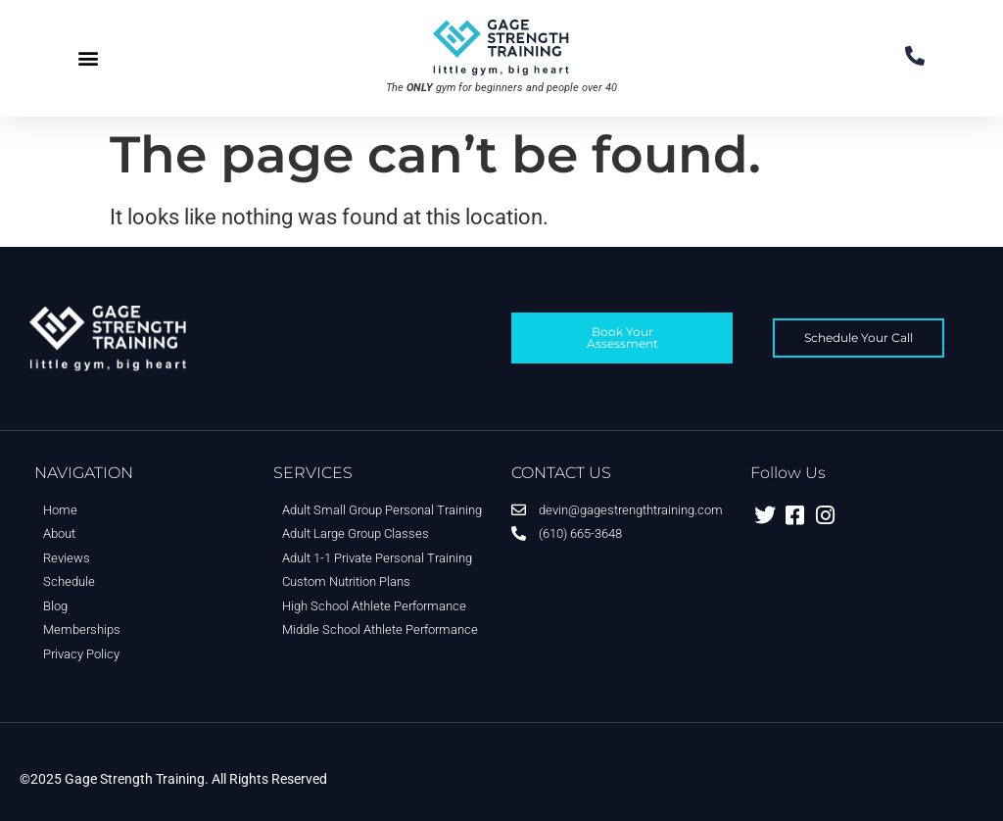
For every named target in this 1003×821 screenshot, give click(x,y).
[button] (88, 58)
